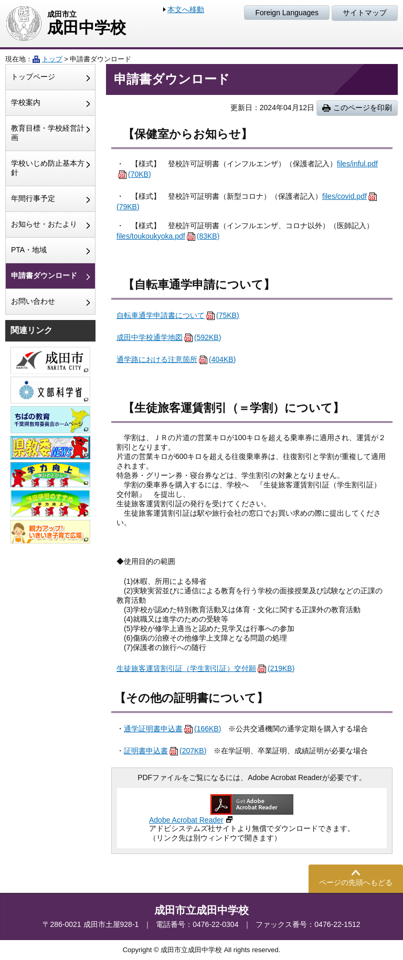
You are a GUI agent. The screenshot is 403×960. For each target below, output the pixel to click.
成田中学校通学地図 (168, 337)
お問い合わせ (33, 301)
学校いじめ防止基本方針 (47, 168)
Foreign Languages (287, 12)
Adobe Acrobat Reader (186, 820)
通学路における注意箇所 (176, 359)
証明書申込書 (165, 750)
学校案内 (25, 102)
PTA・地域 (29, 250)
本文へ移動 (185, 9)
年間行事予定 (33, 198)
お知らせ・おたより (44, 224)
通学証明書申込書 (172, 728)
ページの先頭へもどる (356, 882)
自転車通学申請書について (177, 315)
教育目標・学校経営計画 (47, 133)
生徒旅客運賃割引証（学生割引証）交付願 (205, 668)
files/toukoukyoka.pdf (167, 236)
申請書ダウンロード (44, 275)
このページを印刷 (362, 107)
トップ (52, 59)
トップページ (33, 76)
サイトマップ (365, 12)
